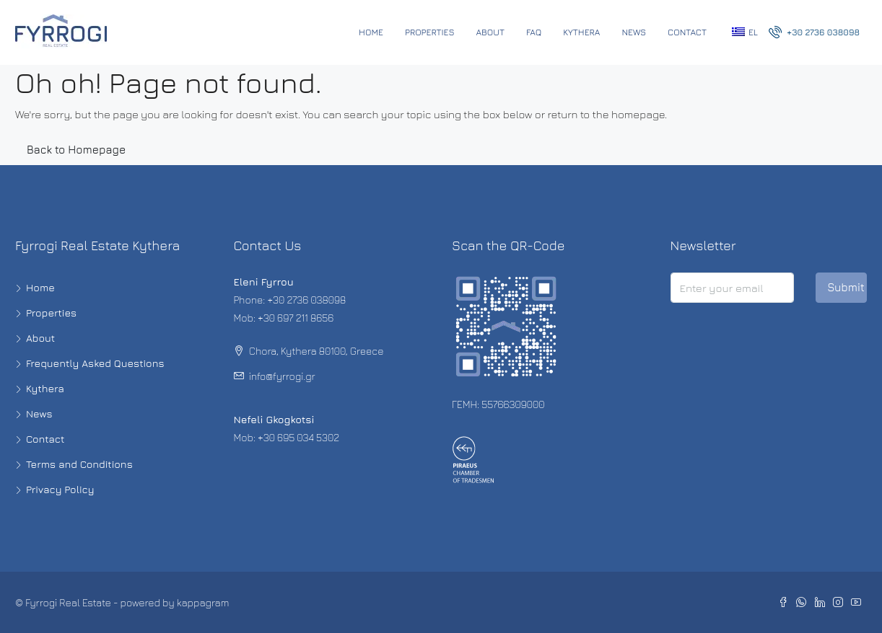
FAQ (533, 32)
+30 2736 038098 (814, 31)
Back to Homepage (76, 149)
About (490, 32)
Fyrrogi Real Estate (67, 602)
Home (371, 32)
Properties (430, 32)
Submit (845, 287)
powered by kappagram (175, 602)
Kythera (581, 32)
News (633, 32)
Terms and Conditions (79, 464)
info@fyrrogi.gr (282, 376)
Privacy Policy (60, 489)
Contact (687, 32)
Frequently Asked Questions (95, 363)
